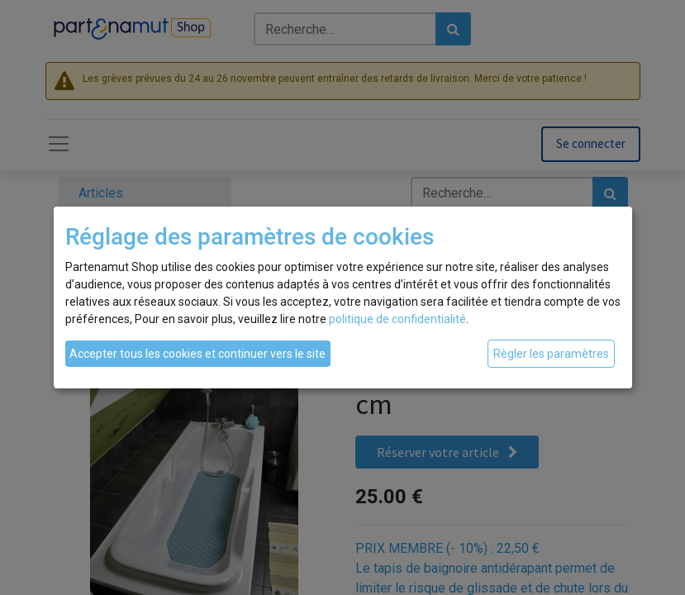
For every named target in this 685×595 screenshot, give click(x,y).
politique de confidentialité (397, 319)
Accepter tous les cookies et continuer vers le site (197, 353)
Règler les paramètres (551, 353)
